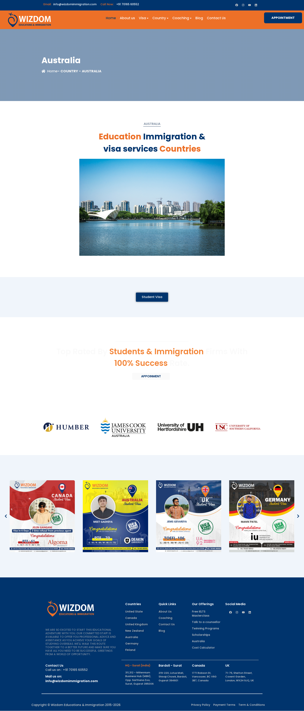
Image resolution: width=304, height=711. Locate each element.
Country (160, 18)
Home (111, 18)
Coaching (182, 18)
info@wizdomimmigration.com (70, 4)
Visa (144, 18)
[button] (6, 516)
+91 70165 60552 (119, 4)
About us (127, 18)
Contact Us (216, 18)
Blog (199, 18)
